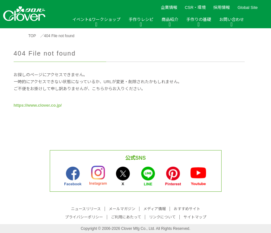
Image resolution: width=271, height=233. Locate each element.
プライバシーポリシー (84, 217)
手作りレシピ (141, 19)
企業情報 (169, 7)
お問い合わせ (231, 19)
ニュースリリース (86, 209)
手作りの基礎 (198, 19)
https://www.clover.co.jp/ (38, 105)
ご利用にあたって (126, 217)
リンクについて (162, 217)
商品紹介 (170, 19)
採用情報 (221, 7)
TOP (32, 36)
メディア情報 (154, 209)
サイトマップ (195, 217)
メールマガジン (122, 209)
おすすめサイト (187, 209)
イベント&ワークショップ (96, 19)
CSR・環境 (195, 7)
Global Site (247, 7)
